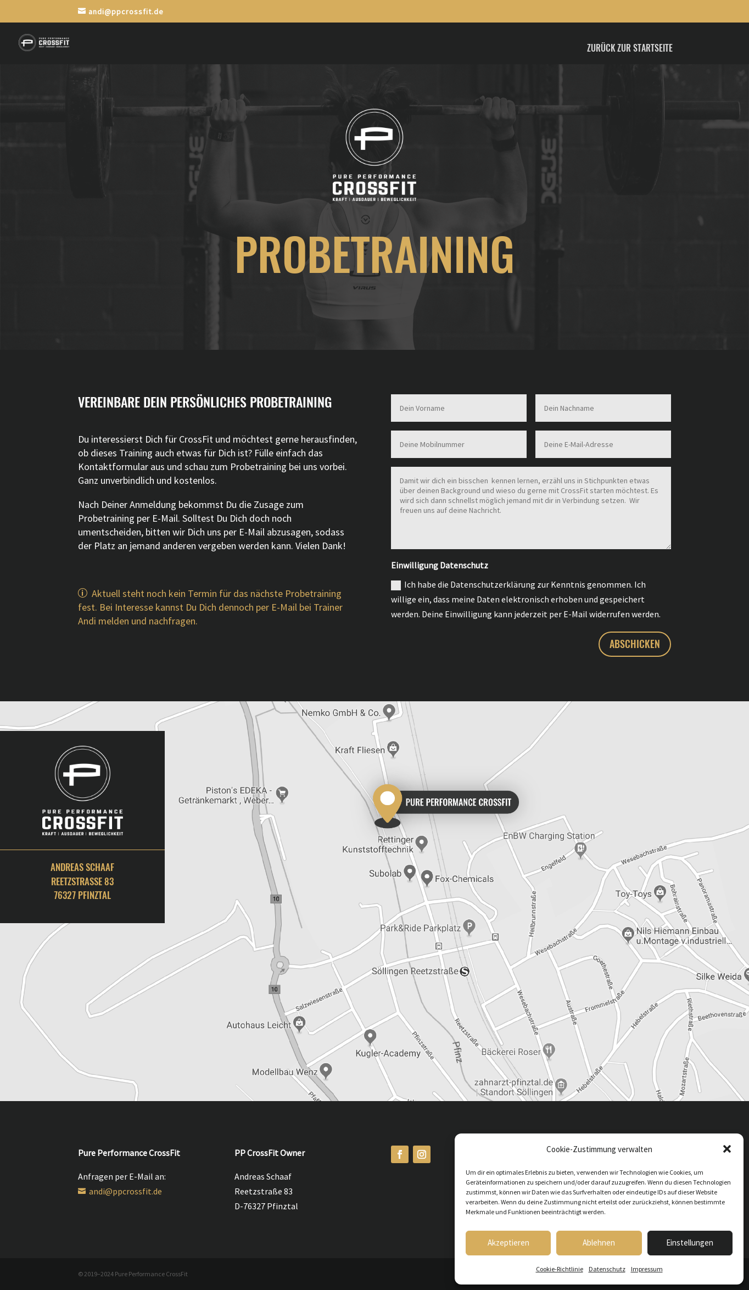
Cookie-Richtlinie (559, 1269)
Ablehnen (599, 1242)
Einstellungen (689, 1242)
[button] (727, 1148)
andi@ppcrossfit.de (124, 1191)
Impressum (647, 1269)
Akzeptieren (508, 1242)
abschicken (635, 644)
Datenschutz (607, 1269)
